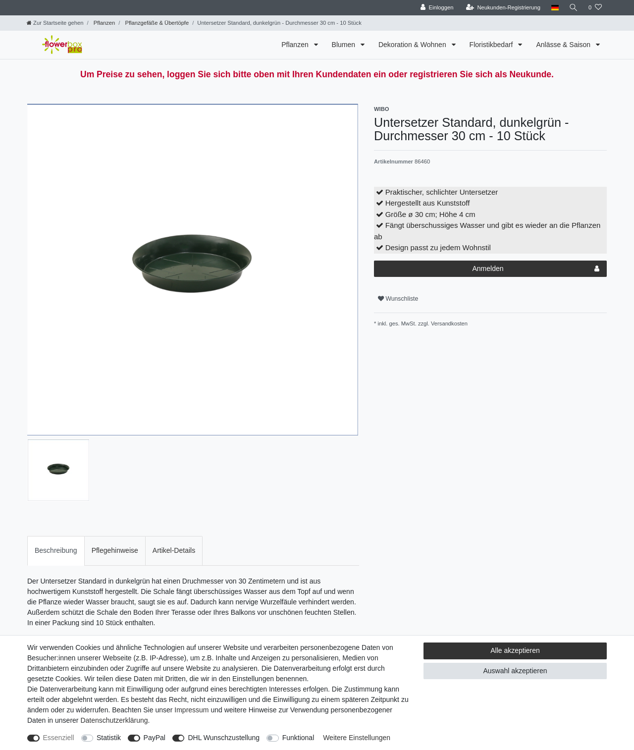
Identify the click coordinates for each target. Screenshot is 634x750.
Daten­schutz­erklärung (114, 720)
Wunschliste (398, 298)
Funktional (298, 738)
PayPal (154, 738)
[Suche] (573, 7)
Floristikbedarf (492, 45)
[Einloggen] (436, 7)
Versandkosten (448, 323)
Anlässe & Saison (564, 45)
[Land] (553, 7)
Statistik (109, 738)
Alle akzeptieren (515, 650)
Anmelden (535, 269)
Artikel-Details (174, 550)
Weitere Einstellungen (356, 738)
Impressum (191, 710)
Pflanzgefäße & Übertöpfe (156, 23)
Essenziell (58, 738)
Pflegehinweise (115, 550)
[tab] (56, 550)
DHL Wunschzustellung (224, 738)
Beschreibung (56, 550)
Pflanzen (103, 23)
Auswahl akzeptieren (515, 671)
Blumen (344, 45)
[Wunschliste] (595, 7)
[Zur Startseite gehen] (55, 23)
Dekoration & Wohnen (413, 45)
